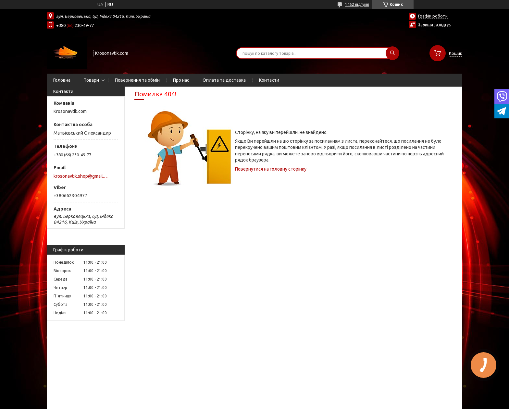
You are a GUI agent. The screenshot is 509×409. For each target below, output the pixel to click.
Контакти (269, 80)
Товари (91, 80)
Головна (61, 80)
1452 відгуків (357, 4)
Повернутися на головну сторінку (270, 169)
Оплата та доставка (224, 80)
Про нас (181, 80)
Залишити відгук (434, 24)
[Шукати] (392, 53)
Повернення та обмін (137, 80)
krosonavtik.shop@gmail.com (82, 176)
